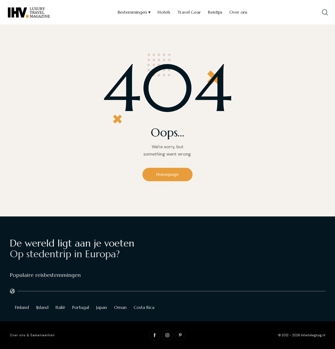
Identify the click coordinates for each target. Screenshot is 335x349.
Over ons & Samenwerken (32, 335)
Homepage (167, 174)
